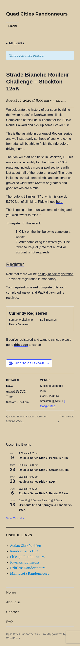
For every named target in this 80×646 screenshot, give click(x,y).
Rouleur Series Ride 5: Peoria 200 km (43, 493)
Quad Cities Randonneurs (37, 14)
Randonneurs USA (24, 551)
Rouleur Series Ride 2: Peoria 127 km (43, 458)
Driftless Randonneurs (27, 568)
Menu (12, 25)
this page (21, 344)
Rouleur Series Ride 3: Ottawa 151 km (44, 469)
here (59, 201)
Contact (12, 612)
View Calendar (15, 518)
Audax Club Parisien (25, 546)
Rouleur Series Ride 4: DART (38, 481)
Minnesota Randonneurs (29, 573)
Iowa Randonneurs (25, 562)
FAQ (9, 622)
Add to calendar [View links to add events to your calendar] (29, 363)
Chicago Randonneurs (27, 557)
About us (13, 602)
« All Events (15, 43)
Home (11, 592)
